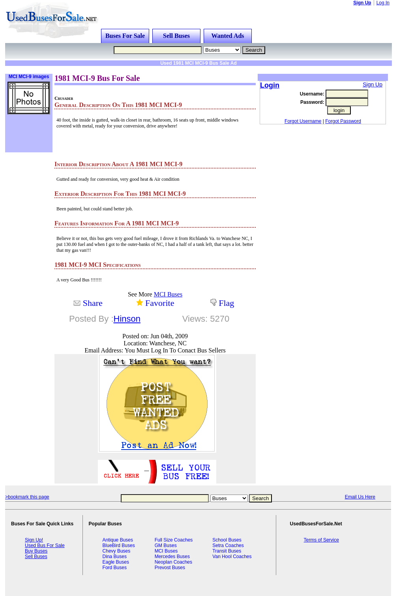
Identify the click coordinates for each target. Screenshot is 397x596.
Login (269, 85)
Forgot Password (343, 121)
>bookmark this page (27, 497)
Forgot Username (303, 121)
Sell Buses (176, 35)
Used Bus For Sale (45, 545)
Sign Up (362, 3)
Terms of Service (321, 540)
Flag (226, 303)
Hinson (127, 319)
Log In (383, 3)
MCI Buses (168, 294)
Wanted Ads (227, 35)
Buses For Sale (125, 35)
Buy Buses (36, 551)
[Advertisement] (105, 69)
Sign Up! (34, 540)
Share (93, 303)
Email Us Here (360, 497)
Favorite (159, 303)
